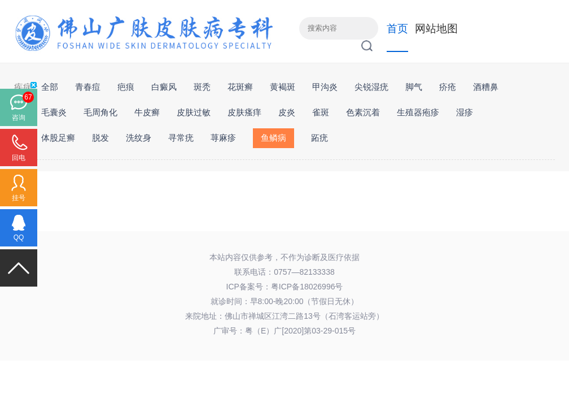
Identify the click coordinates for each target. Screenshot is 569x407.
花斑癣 (240, 87)
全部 (49, 87)
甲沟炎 (325, 87)
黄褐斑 (282, 87)
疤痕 (125, 87)
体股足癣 (58, 137)
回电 (18, 158)
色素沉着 (363, 112)
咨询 (18, 118)
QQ (19, 237)
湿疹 (464, 112)
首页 (397, 28)
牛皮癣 (147, 112)
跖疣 (319, 137)
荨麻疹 (223, 137)
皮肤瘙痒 (244, 112)
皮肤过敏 (194, 112)
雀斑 (320, 112)
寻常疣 (181, 137)
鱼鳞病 (273, 137)
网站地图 (436, 28)
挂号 (18, 198)
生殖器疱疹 (418, 112)
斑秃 (202, 87)
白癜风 (164, 87)
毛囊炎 (54, 112)
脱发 (100, 137)
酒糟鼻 (485, 87)
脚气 (413, 87)
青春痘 (87, 87)
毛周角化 (100, 112)
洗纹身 (138, 137)
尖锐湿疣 (371, 87)
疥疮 (447, 87)
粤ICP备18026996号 (307, 286)
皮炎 (286, 112)
